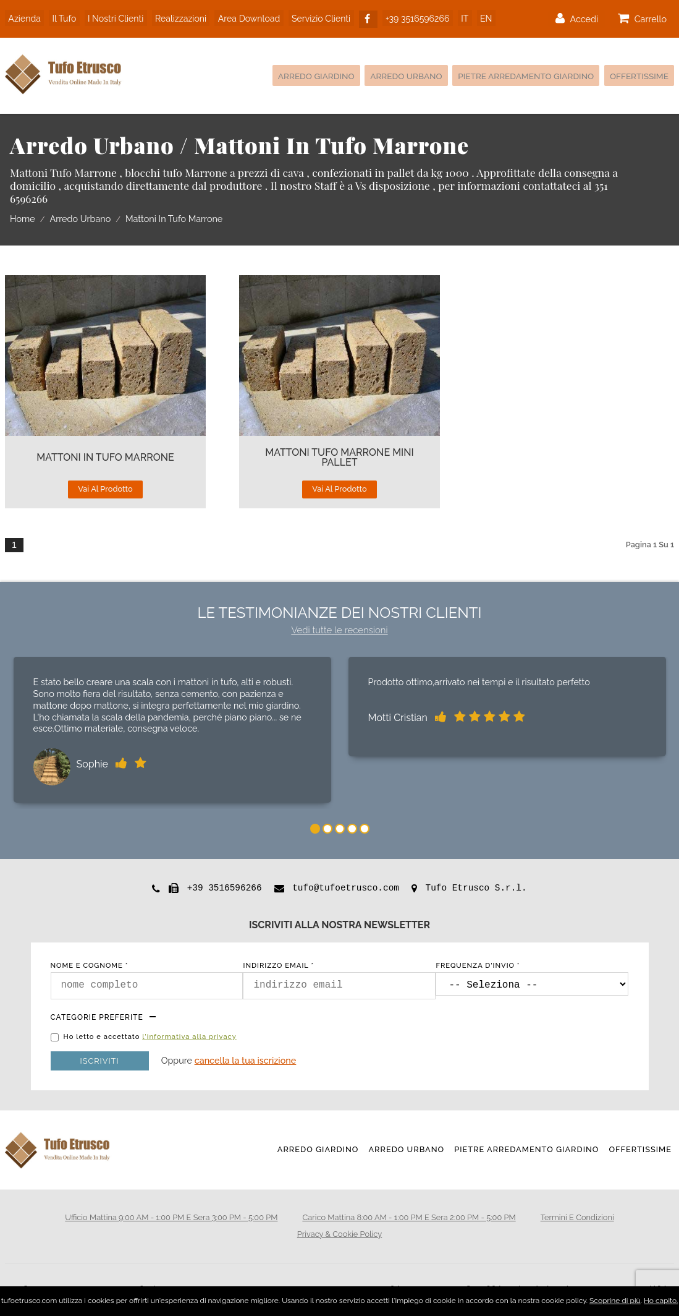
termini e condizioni (577, 1217)
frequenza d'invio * (478, 965)
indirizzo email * (278, 965)
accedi (576, 18)
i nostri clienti (113, 17)
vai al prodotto (105, 489)
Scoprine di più (615, 1300)
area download (245, 17)
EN (479, 17)
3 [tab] (340, 829)
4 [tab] (352, 829)
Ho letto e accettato (150, 1037)
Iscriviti (99, 1061)
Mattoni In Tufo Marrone (105, 458)
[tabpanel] (172, 732)
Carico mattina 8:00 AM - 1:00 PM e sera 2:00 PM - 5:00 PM (408, 1217)
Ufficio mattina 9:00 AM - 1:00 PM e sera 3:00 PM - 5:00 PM (171, 1217)
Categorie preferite (97, 1017)
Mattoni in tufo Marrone (173, 219)
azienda (24, 17)
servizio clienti (317, 17)
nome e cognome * (90, 965)
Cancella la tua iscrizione (246, 1060)
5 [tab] (364, 829)
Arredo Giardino (294, 75)
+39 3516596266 (413, 17)
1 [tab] (315, 829)
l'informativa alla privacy (189, 1036)
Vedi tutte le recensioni (339, 630)
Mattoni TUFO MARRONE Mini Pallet (339, 458)
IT (459, 17)
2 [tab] (327, 829)
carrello (642, 18)
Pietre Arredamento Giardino (517, 75)
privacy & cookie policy (339, 1234)
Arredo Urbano (390, 75)
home (22, 219)
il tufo (63, 17)
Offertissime (637, 75)
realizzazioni (177, 17)
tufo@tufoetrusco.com (345, 888)
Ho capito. (661, 1300)
